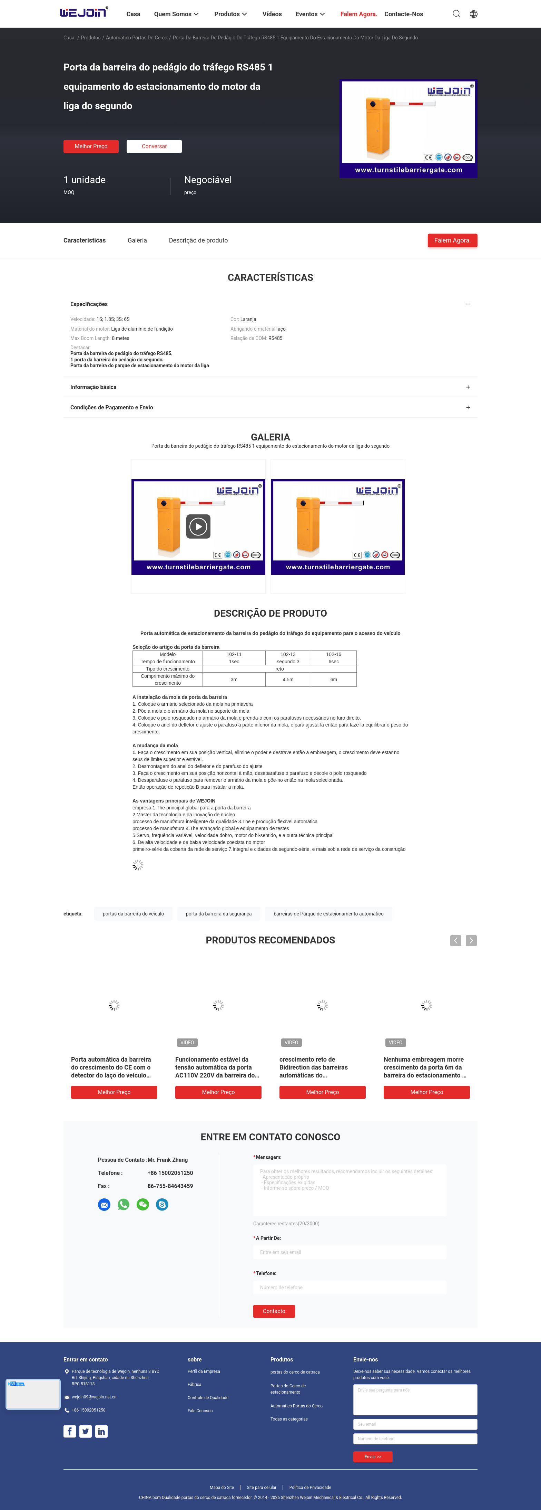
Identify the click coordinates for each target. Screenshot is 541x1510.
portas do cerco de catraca (295, 1372)
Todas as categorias (289, 1419)
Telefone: (266, 1273)
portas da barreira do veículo (133, 914)
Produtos (91, 37)
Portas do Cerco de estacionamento (288, 1389)
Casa (69, 37)
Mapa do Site (222, 1487)
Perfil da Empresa (204, 1371)
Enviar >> (373, 1456)
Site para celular (262, 1487)
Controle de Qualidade (208, 1397)
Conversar (154, 146)
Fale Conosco (200, 1410)
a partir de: (268, 1238)
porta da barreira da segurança (219, 914)
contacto (274, 1311)
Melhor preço (91, 146)
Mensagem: (269, 1157)
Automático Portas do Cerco (136, 37)
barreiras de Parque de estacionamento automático (329, 914)
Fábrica (194, 1384)
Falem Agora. (452, 240)
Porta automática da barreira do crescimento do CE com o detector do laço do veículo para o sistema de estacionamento (111, 1075)
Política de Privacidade (310, 1487)
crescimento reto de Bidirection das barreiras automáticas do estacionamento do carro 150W (314, 1075)
